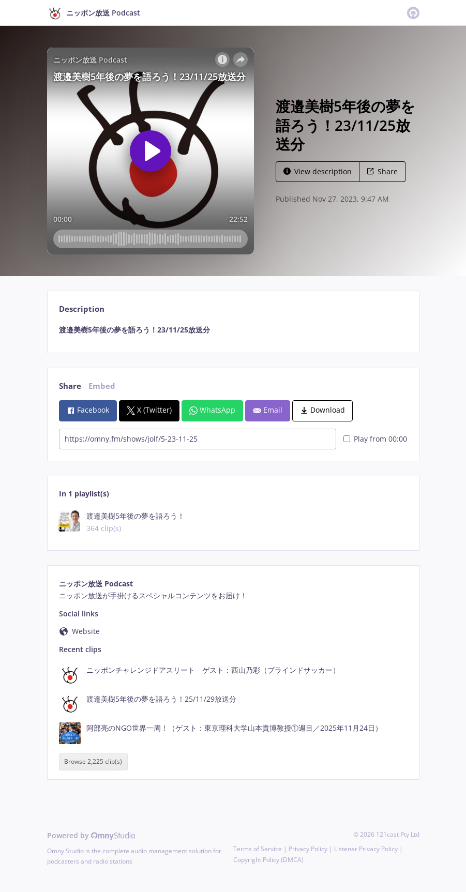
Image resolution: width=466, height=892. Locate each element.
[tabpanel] (233, 330)
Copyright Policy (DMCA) (268, 859)
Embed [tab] (101, 386)
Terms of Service (257, 848)
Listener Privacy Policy (366, 848)
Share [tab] (70, 386)
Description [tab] (81, 309)
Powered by (91, 835)
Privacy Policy (308, 848)
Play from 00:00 (375, 439)
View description (317, 171)
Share (382, 171)
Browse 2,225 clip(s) (93, 762)
